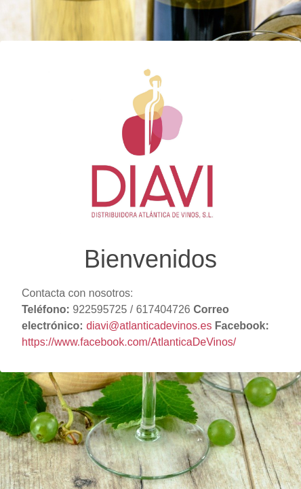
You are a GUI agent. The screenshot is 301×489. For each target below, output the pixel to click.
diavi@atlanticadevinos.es (149, 325)
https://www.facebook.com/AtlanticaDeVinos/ (129, 342)
